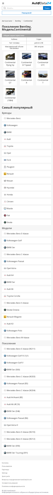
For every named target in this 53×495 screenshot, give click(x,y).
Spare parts (6, 476)
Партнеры (5, 469)
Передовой (26, 13)
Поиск (47, 8)
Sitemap (4, 473)
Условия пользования (10, 483)
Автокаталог (7, 21)
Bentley (18, 21)
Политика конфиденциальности (13, 486)
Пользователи (7, 466)
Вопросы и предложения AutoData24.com (17, 479)
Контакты (5, 463)
